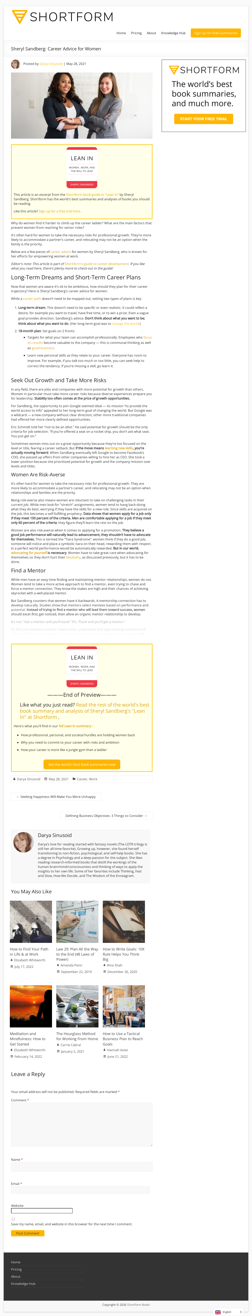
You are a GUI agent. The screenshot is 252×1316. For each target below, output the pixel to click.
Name (17, 1158)
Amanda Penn (71, 963)
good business (43, 348)
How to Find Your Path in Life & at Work (29, 950)
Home (121, 33)
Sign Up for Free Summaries (215, 33)
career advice (60, 251)
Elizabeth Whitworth (29, 958)
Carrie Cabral (71, 1043)
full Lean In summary (75, 726)
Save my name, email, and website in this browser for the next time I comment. (71, 1222)
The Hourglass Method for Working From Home (77, 1034)
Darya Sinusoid (51, 63)
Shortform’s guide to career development (96, 264)
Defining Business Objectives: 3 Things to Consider (106, 814)
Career (82, 777)
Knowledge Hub (173, 33)
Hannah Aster (117, 1048)
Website (17, 1204)
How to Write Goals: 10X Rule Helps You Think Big (123, 952)
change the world (125, 323)
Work (93, 777)
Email (16, 1182)
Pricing (136, 33)
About (151, 33)
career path (32, 298)
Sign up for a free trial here (60, 211)
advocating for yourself (29, 552)
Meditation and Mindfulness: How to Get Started (27, 1037)
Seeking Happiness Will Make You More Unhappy (56, 795)
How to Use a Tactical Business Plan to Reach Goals (123, 1037)
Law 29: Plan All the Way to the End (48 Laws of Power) (77, 952)
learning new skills (119, 448)
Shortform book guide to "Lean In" (93, 194)
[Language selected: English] (228, 1312)
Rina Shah (114, 963)
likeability (73, 557)
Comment (20, 1098)
